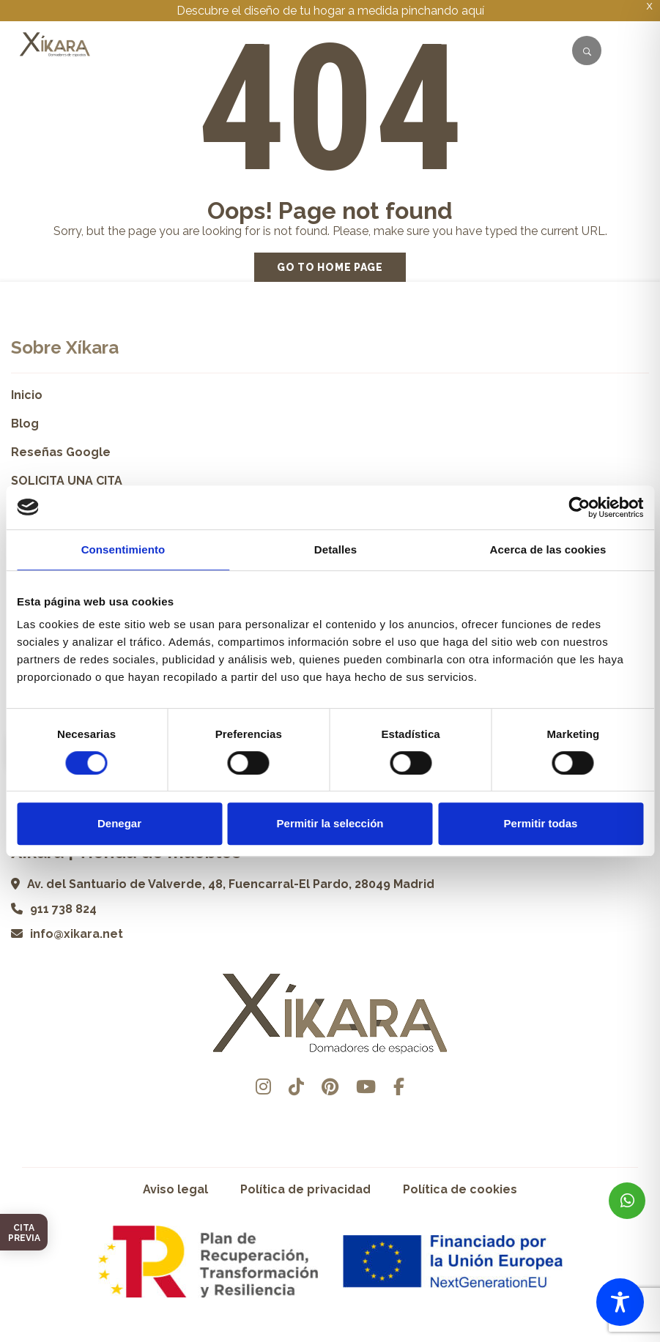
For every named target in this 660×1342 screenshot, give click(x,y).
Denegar (119, 823)
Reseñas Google (61, 452)
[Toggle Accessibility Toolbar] (620, 1302)
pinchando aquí (442, 11)
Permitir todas (541, 823)
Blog (25, 423)
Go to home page (330, 267)
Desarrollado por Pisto (330, 1336)
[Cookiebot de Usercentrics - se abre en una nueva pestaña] (579, 507)
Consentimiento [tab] (123, 549)
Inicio (26, 395)
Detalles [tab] (335, 549)
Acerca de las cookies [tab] (548, 549)
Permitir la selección (330, 823)
